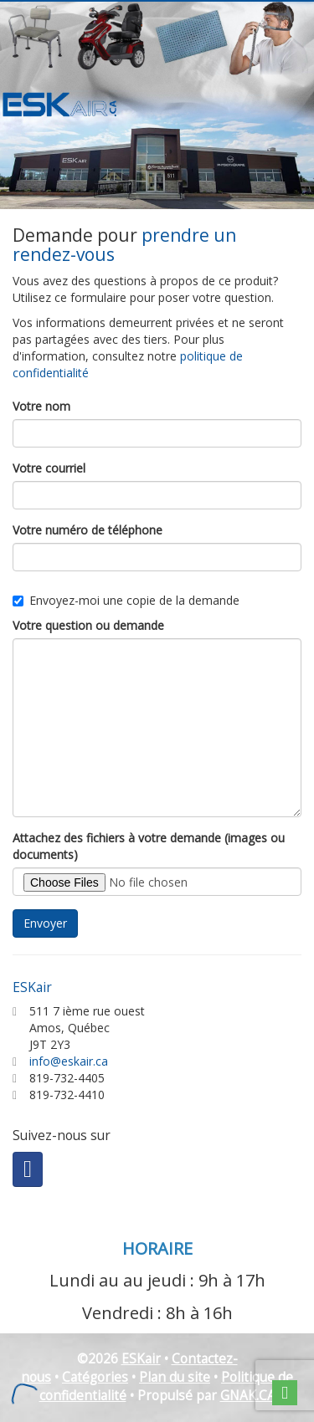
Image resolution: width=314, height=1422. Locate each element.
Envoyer (45, 923)
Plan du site (174, 1377)
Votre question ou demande (88, 625)
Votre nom (41, 406)
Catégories (95, 1377)
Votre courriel (49, 468)
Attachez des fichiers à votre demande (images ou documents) (149, 846)
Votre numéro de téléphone (87, 530)
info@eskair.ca (68, 1061)
